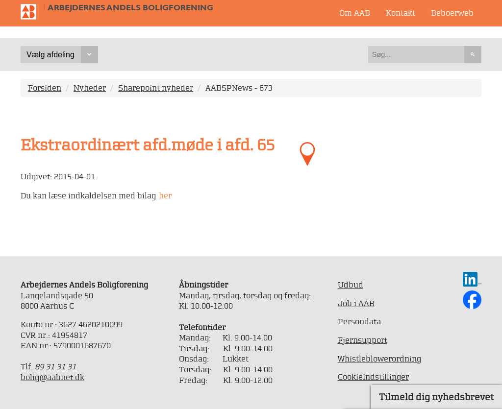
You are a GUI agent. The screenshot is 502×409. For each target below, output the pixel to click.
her (165, 195)
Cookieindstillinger (373, 377)
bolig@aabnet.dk (52, 377)
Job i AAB (356, 303)
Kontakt (400, 13)
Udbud (350, 284)
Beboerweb (452, 13)
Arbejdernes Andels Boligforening (130, 7)
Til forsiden (32, 12)
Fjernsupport (362, 340)
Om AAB (354, 13)
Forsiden (44, 88)
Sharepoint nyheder (155, 88)
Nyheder (90, 88)
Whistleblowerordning (379, 358)
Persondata (359, 321)
